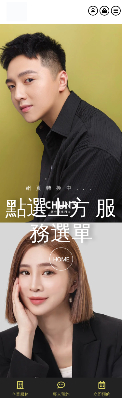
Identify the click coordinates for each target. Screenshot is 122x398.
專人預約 (61, 394)
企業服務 (20, 394)
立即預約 (101, 394)
